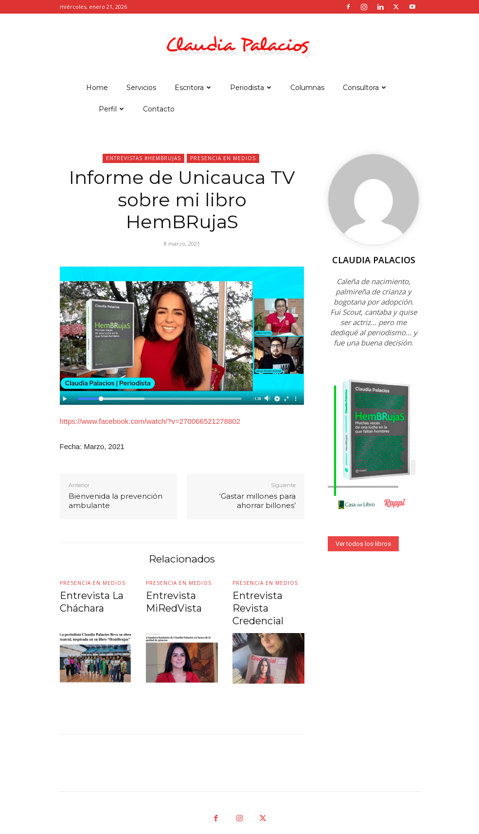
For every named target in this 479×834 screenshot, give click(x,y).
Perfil (111, 109)
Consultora (364, 87)
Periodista (250, 87)
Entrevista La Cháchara (83, 599)
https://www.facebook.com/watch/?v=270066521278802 (150, 421)
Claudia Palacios (373, 260)
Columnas (307, 87)
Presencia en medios (223, 158)
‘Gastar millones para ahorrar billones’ (257, 500)
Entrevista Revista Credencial (264, 599)
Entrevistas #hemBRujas (143, 158)
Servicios (141, 87)
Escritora (193, 87)
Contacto (159, 109)
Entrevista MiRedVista (166, 599)
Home (97, 87)
